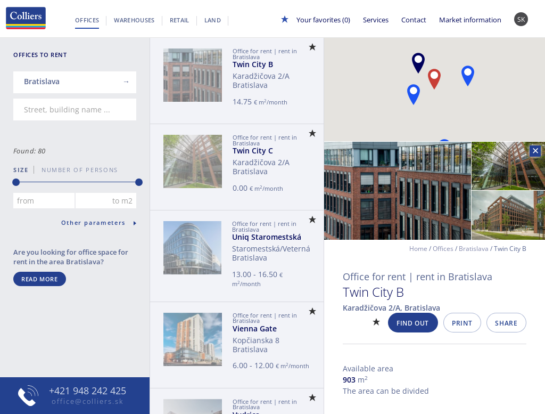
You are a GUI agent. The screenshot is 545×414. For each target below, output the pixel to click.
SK (521, 19)
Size (21, 170)
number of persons (76, 170)
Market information (470, 20)
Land (212, 20)
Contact (413, 20)
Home (418, 248)
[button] (418, 63)
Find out (413, 323)
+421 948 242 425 (87, 390)
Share (506, 323)
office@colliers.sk (87, 401)
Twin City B (253, 64)
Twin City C (253, 150)
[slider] (16, 182)
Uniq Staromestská (266, 237)
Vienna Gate (255, 328)
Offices (87, 20)
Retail (179, 20)
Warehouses (134, 20)
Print (462, 323)
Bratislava (474, 248)
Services (376, 20)
